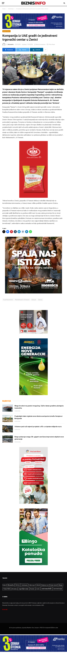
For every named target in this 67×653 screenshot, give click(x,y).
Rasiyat (34, 299)
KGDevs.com (54, 627)
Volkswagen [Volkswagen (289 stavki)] (32, 585)
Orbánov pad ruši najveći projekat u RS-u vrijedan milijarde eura (38, 426)
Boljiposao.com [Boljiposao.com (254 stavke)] (45, 585)
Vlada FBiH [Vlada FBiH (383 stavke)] (6, 589)
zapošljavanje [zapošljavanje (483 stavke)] (23, 589)
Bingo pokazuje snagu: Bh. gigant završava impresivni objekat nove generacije (39, 438)
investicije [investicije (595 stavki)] (57, 588)
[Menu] (3, 3)
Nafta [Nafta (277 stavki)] (4, 585)
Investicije (6, 31)
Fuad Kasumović (8, 299)
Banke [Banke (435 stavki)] (32, 589)
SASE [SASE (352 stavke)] (38, 589)
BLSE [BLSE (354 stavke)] (38, 585)
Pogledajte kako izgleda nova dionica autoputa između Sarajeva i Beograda (39, 417)
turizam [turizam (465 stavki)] (24, 585)
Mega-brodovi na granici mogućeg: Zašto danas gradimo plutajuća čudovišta (39, 407)
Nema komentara (39, 44)
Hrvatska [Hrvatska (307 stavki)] (14, 589)
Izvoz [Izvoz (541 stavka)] (18, 585)
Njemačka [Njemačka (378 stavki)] (11, 585)
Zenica (40, 299)
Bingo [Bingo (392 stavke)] (60, 585)
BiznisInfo (11, 44)
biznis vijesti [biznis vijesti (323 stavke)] (53, 585)
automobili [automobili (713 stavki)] (46, 588)
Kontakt (5, 609)
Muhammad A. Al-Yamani (22, 299)
